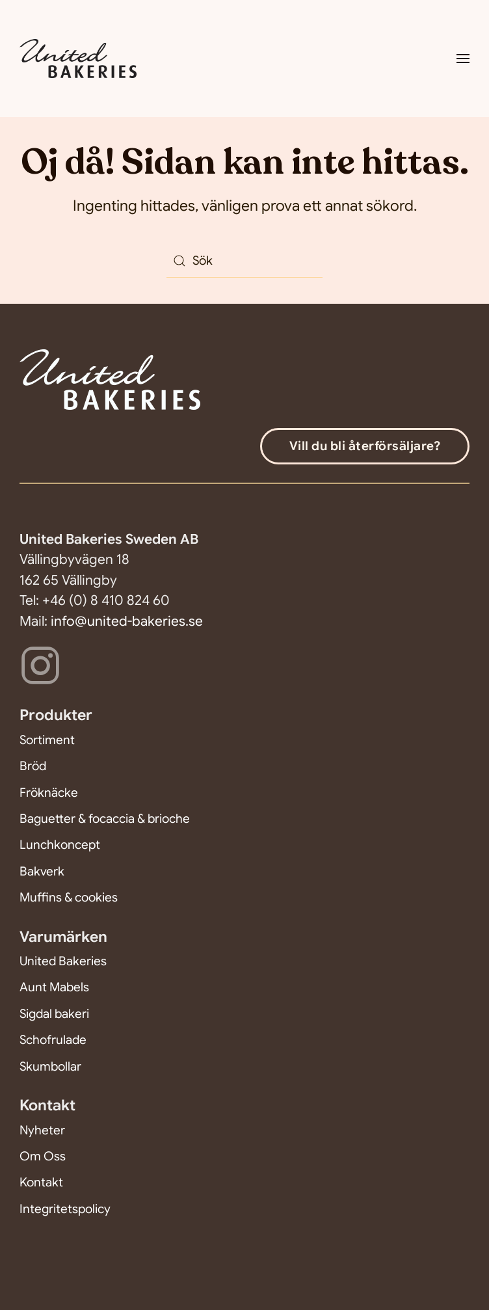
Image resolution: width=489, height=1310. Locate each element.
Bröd (33, 765)
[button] (462, 58)
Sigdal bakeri (54, 1013)
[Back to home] (80, 58)
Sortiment (47, 739)
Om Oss (43, 1156)
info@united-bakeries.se (127, 621)
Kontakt (41, 1182)
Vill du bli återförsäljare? (365, 445)
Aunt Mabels (54, 987)
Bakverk (42, 871)
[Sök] (244, 261)
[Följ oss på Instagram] (40, 664)
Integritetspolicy (65, 1208)
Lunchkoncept (60, 844)
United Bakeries (63, 961)
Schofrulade (53, 1039)
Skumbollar (50, 1066)
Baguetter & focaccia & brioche (105, 818)
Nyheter (42, 1130)
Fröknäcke (49, 792)
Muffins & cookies (69, 897)
